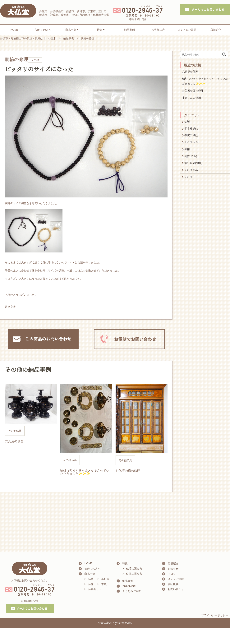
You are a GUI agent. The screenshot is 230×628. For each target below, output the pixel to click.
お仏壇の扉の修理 (193, 90)
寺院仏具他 (191, 135)
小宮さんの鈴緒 (191, 97)
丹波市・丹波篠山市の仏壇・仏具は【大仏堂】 (28, 38)
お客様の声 (158, 29)
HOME (14, 29)
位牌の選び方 (134, 573)
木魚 (104, 584)
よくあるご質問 (186, 29)
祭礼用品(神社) (193, 163)
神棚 (187, 149)
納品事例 (129, 29)
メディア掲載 (176, 579)
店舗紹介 (215, 29)
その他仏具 (191, 142)
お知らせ (173, 568)
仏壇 (187, 121)
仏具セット (95, 589)
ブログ (172, 573)
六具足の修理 (190, 71)
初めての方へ (43, 29)
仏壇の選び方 (134, 568)
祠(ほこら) (190, 156)
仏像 (91, 584)
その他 (188, 177)
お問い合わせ (176, 589)
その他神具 (191, 170)
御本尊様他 (191, 128)
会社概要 (173, 584)
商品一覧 (89, 573)
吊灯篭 (105, 579)
